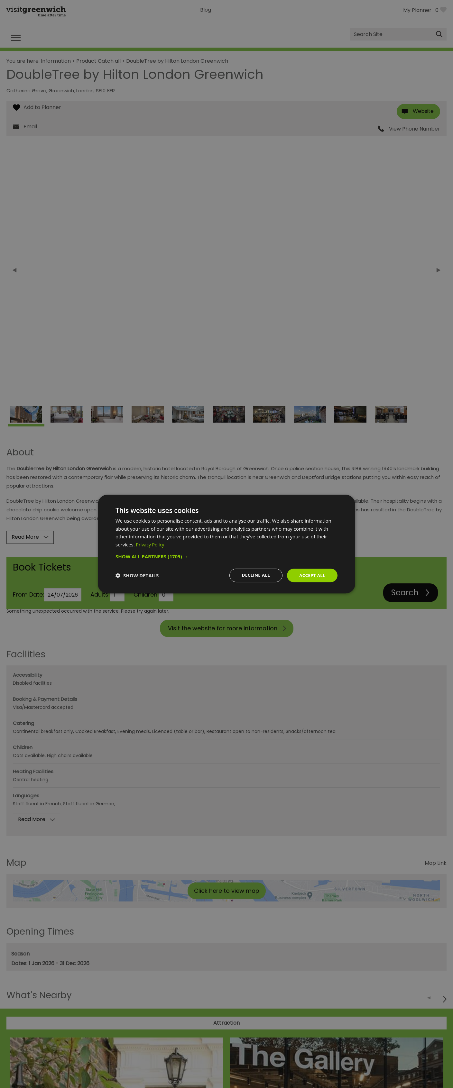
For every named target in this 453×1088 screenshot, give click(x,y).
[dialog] (226, 544)
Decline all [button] (253, 575)
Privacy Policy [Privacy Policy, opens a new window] (151, 544)
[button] (226, 556)
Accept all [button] (311, 575)
